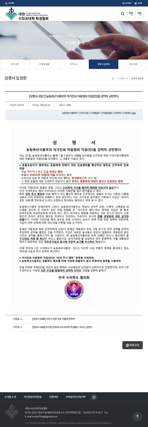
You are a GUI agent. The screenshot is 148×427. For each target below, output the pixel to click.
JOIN (138, 3)
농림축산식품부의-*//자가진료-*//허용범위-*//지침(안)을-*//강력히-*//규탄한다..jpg (98, 113)
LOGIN (126, 3)
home (9, 3)
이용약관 (53, 397)
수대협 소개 (10, 397)
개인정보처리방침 (32, 397)
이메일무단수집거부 (76, 397)
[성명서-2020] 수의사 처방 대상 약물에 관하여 (53, 319)
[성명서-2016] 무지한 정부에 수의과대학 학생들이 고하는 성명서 (62, 327)
